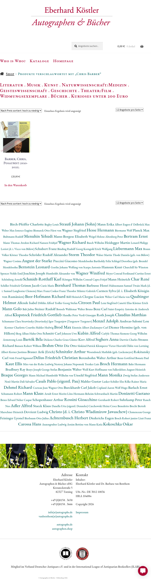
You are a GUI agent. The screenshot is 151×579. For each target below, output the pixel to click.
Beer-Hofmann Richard (45, 296)
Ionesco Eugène (24, 230)
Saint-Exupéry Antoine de (123, 309)
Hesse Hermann (101, 230)
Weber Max (8, 230)
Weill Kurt (88, 369)
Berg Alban (22, 333)
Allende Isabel (27, 302)
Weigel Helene (97, 236)
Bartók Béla (33, 339)
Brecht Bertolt (138, 406)
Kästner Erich (140, 303)
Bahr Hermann (136, 364)
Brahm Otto (53, 345)
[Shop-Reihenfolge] (21, 110)
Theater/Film (96, 90)
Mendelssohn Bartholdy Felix (95, 261)
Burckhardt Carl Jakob (80, 387)
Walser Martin (104, 255)
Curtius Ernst (143, 273)
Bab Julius (29, 309)
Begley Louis (52, 224)
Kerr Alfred (87, 339)
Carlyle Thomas (110, 333)
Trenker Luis (92, 364)
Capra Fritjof (100, 279)
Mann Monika (110, 375)
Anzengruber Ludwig (54, 424)
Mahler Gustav (91, 381)
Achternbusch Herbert (69, 418)
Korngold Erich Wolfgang (98, 249)
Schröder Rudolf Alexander (49, 254)
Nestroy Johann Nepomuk (69, 364)
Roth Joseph (106, 315)
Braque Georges (15, 375)
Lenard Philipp (139, 243)
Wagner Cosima (12, 261)
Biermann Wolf (124, 230)
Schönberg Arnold (12, 279)
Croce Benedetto (120, 406)
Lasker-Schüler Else (113, 381)
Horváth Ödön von (127, 346)
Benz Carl (100, 309)
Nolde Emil (16, 273)
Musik (34, 85)
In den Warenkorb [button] (15, 185)
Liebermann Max (128, 248)
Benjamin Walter (70, 369)
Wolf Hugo (121, 388)
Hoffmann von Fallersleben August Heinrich (120, 369)
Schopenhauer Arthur (48, 399)
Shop (10, 74)
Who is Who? (13, 60)
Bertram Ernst (136, 236)
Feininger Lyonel (12, 418)
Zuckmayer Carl (99, 327)
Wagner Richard (72, 242)
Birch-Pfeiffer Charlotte (27, 224)
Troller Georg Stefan (66, 303)
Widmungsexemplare (23, 96)
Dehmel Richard (18, 387)
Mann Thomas (12, 243)
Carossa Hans (30, 424)
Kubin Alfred (89, 333)
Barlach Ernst (137, 387)
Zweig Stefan (130, 375)
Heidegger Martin (118, 242)
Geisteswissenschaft (23, 90)
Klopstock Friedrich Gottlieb (37, 315)
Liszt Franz (144, 418)
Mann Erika (106, 224)
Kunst (51, 85)
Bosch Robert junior (126, 418)
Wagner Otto (56, 388)
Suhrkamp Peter (131, 399)
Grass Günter (70, 340)
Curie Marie (47, 285)
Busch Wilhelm (96, 243)
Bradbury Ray (16, 369)
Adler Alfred (22, 405)
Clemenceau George (139, 412)
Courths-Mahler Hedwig (40, 327)
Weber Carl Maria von (117, 297)
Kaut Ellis (14, 364)
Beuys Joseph (34, 369)
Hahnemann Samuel (121, 285)
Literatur (11, 85)
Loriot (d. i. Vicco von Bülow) (18, 249)
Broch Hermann (114, 364)
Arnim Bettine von (78, 424)
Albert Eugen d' (124, 224)
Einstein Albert (81, 327)
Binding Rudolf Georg (70, 249)
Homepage (63, 60)
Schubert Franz (46, 248)
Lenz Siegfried (109, 303)
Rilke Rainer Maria (135, 381)
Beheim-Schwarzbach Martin (101, 394)
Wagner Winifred (91, 273)
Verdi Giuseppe (88, 315)
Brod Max (63, 327)
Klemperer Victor (106, 346)
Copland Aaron (106, 388)
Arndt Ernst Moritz (55, 394)
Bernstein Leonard (34, 267)
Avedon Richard (29, 243)
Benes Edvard (8, 400)
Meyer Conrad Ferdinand (120, 273)
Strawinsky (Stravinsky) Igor (37, 321)
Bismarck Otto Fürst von (47, 230)
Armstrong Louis (13, 340)
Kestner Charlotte (15, 327)
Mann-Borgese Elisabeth (71, 236)
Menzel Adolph (105, 321)
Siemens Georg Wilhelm (133, 333)
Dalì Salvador (27, 381)
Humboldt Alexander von (61, 273)
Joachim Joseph (34, 273)
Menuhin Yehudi (39, 236)
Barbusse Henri (98, 285)
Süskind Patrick (87, 346)
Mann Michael (37, 375)
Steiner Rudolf (45, 309)
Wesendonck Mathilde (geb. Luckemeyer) (110, 352)
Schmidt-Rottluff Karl (42, 279)
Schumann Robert (12, 394)
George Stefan (49, 369)
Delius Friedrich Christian (56, 357)
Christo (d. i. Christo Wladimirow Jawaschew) (88, 411)
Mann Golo (12, 308)
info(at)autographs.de (60, 512)
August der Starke (37, 260)
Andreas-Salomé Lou (134, 321)
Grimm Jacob (30, 285)
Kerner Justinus (18, 352)
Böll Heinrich (74, 297)
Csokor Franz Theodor (63, 291)
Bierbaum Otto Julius (37, 418)
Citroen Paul (89, 302)
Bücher (59, 96)
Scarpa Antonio (92, 267)
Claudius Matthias (130, 315)
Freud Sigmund (24, 358)
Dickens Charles (53, 340)
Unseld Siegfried (86, 375)
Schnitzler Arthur (71, 351)
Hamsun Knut (112, 267)
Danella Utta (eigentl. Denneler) (70, 406)
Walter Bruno (85, 309)
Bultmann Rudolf (13, 236)
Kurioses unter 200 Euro (99, 96)
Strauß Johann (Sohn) (78, 224)
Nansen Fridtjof (49, 243)
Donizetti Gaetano (134, 393)
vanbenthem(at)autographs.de (56, 516)
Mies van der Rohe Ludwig (38, 364)
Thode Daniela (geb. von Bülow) (131, 255)
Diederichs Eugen (102, 418)
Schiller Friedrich (11, 285)
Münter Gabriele (86, 291)
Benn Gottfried (126, 358)
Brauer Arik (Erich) (41, 351)
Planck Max (141, 230)
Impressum (82, 512)
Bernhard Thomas (71, 285)
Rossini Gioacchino (81, 399)
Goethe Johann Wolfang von (67, 267)
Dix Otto (71, 345)
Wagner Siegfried (74, 230)
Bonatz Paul (142, 358)
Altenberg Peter (114, 236)
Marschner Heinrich (12, 412)
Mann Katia (96, 424)
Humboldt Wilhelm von (60, 375)
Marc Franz (43, 291)
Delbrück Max (141, 224)
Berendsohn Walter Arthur (98, 357)
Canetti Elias (124, 303)
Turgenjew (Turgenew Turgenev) (73, 321)
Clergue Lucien (93, 296)
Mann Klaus (33, 393)
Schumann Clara (11, 321)
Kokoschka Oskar (118, 424)
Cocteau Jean (40, 388)
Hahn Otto (36, 333)
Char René (140, 279)
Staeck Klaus (42, 406)
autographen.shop (62, 528)
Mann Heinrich (119, 279)
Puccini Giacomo (65, 261)
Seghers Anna (108, 339)
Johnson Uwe (69, 333)
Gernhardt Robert (108, 400)
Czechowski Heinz (99, 406)
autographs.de (64, 524)
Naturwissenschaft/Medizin (94, 85)
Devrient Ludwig (36, 412)
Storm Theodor (82, 254)
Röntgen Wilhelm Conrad (77, 279)
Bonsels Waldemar (66, 309)
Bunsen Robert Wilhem (28, 346)
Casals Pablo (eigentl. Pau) (58, 381)
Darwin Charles (129, 340)
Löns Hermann (76, 394)
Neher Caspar (24, 400)
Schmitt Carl (52, 333)
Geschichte (64, 90)
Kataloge (39, 60)
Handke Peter (71, 315)
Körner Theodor (19, 255)
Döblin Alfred (46, 303)
